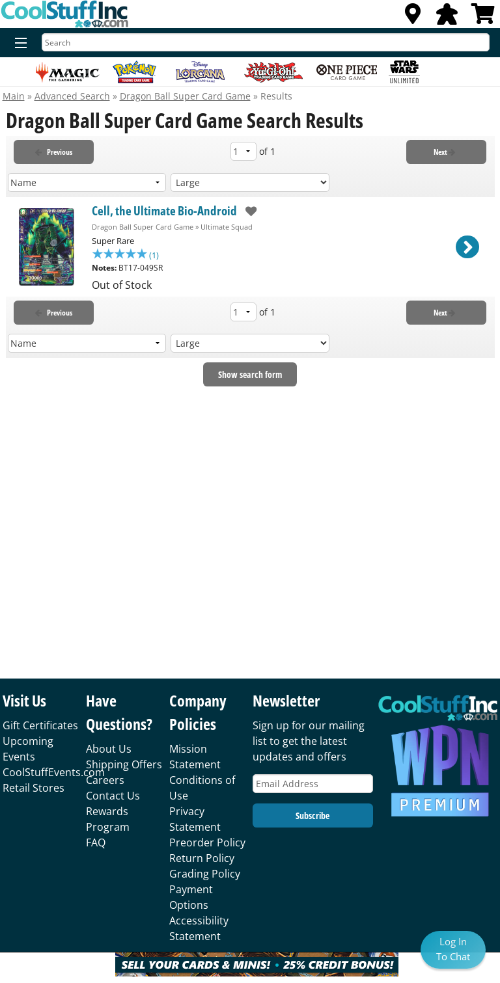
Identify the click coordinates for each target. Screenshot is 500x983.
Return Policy (201, 858)
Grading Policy (204, 874)
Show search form (250, 376)
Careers (105, 780)
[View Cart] (483, 17)
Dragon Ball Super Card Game (185, 96)
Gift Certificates (40, 725)
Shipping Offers (124, 764)
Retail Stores (33, 788)
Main (14, 96)
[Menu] (18, 44)
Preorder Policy (207, 842)
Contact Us (113, 795)
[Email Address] (313, 783)
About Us (109, 749)
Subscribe (312, 815)
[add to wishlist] (247, 211)
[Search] (266, 42)
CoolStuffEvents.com (54, 772)
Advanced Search (72, 96)
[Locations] (413, 17)
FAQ (95, 842)
